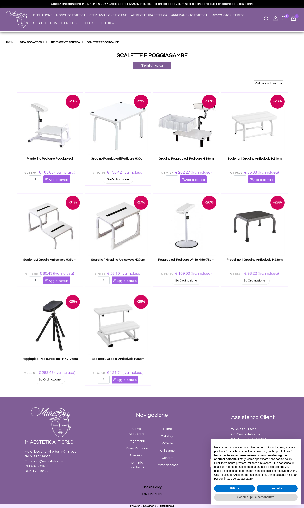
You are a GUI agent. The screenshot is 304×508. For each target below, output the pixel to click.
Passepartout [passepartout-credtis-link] (166, 506)
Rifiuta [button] (234, 488)
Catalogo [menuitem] (167, 436)
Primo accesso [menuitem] (167, 465)
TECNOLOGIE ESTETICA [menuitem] (77, 23)
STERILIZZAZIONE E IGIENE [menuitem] (108, 15)
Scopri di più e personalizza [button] (255, 497)
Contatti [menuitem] (167, 457)
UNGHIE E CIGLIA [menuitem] (45, 23)
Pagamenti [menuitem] (137, 441)
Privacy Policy (152, 493)
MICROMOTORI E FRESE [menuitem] (227, 15)
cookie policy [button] (284, 459)
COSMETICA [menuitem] (105, 23)
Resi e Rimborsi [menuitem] (137, 448)
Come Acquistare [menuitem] (137, 431)
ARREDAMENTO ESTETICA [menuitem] (189, 15)
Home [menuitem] (167, 428)
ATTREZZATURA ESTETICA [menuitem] (149, 15)
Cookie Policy (152, 487)
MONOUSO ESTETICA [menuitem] (70, 15)
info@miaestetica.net (49, 461)
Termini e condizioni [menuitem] (137, 465)
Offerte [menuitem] (167, 443)
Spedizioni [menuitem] (136, 455)
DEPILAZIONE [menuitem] (42, 15)
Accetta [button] (277, 488)
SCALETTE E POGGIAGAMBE (152, 55)
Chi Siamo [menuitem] (167, 450)
